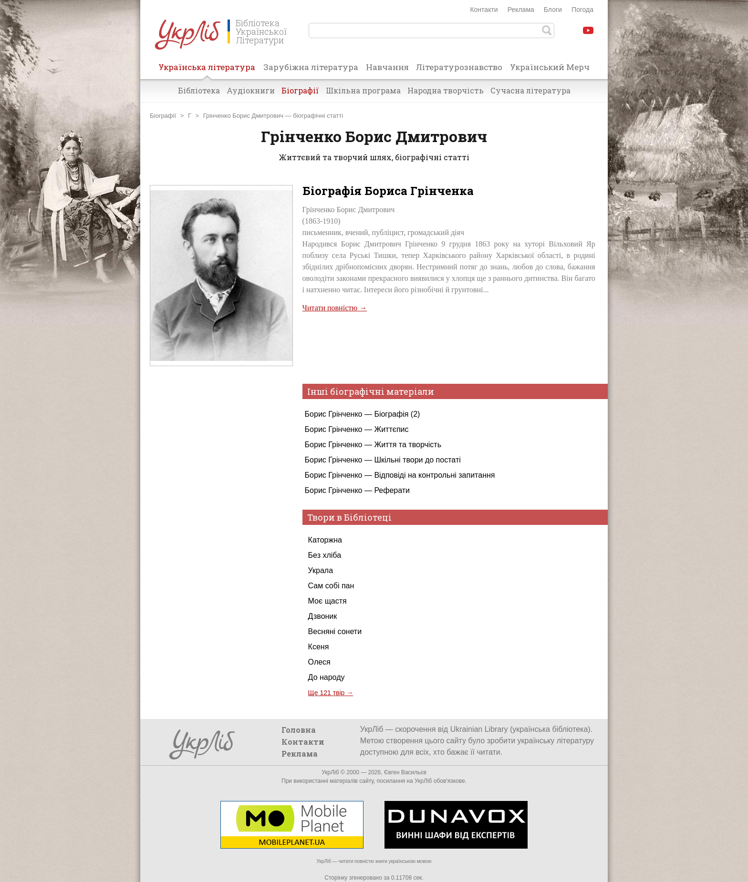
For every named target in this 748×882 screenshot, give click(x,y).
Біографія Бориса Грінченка (388, 190)
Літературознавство (459, 67)
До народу (326, 677)
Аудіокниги (251, 90)
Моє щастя (327, 601)
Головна (298, 730)
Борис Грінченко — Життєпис (357, 429)
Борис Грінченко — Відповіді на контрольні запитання (400, 475)
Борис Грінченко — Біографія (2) (362, 414)
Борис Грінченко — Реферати (357, 490)
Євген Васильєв (405, 772)
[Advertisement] (221, 557)
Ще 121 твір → (330, 693)
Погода (582, 9)
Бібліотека (199, 90)
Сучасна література (530, 90)
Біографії (300, 90)
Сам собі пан (331, 586)
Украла (320, 570)
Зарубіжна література (310, 67)
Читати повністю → (334, 308)
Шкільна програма (363, 90)
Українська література (206, 70)
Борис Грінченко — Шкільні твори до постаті (383, 460)
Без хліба (324, 555)
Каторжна (325, 540)
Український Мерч (550, 67)
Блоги (553, 9)
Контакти (484, 9)
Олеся (319, 662)
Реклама (521, 9)
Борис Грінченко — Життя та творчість (373, 445)
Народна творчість (445, 90)
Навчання (387, 67)
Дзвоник (322, 616)
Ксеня (318, 647)
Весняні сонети (335, 631)
